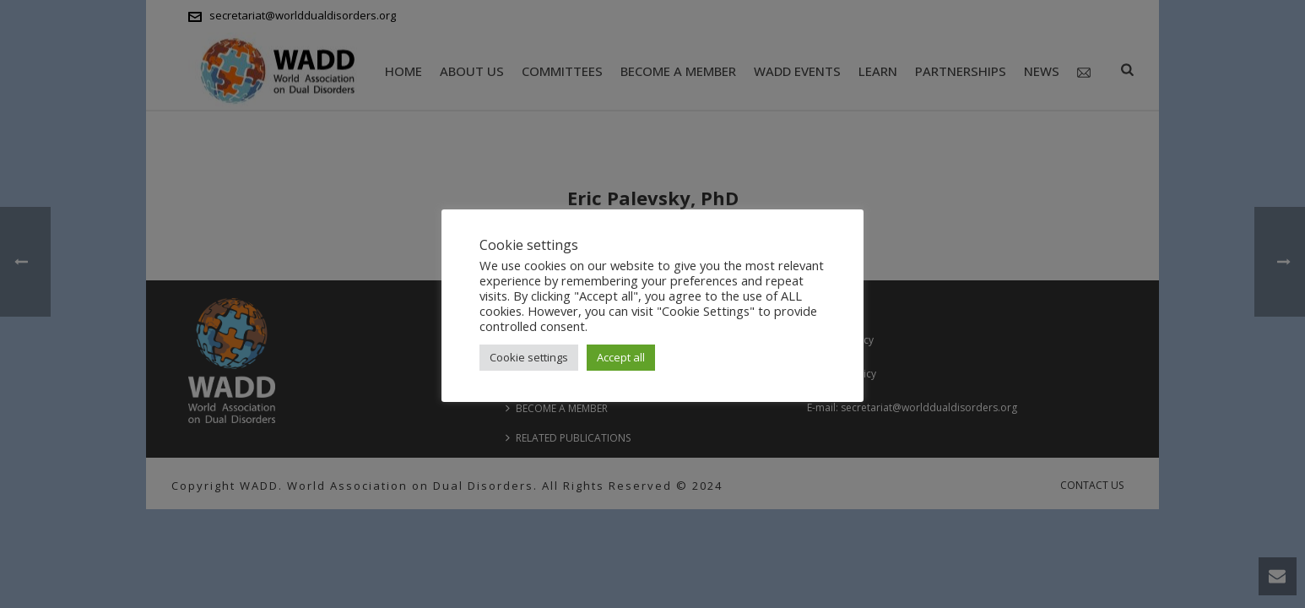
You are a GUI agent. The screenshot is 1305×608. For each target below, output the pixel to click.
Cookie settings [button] (529, 357)
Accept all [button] (621, 357)
